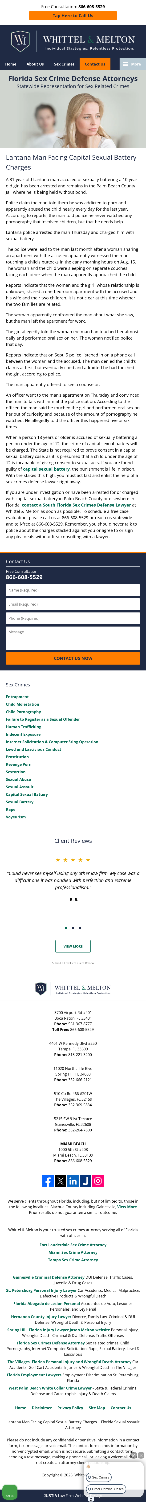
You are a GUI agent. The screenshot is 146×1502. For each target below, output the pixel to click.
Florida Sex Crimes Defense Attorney (51, 1343)
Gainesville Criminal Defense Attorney (49, 1277)
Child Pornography (23, 711)
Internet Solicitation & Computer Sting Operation (52, 741)
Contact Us (95, 64)
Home (10, 64)
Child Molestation (22, 704)
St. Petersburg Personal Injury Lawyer (41, 1290)
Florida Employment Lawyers (34, 1375)
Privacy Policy (70, 1407)
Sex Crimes (64, 64)
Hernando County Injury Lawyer (41, 1316)
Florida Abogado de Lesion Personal (47, 1303)
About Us (35, 64)
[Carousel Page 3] (80, 928)
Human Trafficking (23, 726)
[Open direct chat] (133, 1455)
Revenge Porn (19, 764)
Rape (10, 809)
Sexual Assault (19, 787)
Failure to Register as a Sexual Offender (43, 719)
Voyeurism (16, 817)
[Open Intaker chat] (91, 1499)
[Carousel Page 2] (73, 928)
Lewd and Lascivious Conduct (33, 749)
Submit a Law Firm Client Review (73, 963)
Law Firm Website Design (73, 1495)
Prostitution (17, 756)
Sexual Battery (19, 802)
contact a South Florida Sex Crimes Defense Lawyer (76, 505)
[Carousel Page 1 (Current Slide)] (65, 928)
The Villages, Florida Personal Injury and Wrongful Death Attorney (69, 1361)
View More (73, 946)
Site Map (97, 1407)
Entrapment (17, 696)
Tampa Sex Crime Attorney (73, 1259)
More (136, 64)
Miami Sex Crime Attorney (73, 1252)
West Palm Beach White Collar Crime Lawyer (51, 1388)
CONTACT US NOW (73, 658)
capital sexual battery (46, 469)
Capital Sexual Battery (27, 794)
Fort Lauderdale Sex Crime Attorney (73, 1244)
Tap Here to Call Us (73, 15)
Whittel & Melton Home (73, 41)
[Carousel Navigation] (73, 927)
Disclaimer (42, 1407)
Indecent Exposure (23, 734)
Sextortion (16, 771)
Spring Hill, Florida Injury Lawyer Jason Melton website (58, 1329)
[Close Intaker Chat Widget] (141, 1455)
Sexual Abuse (18, 779)
